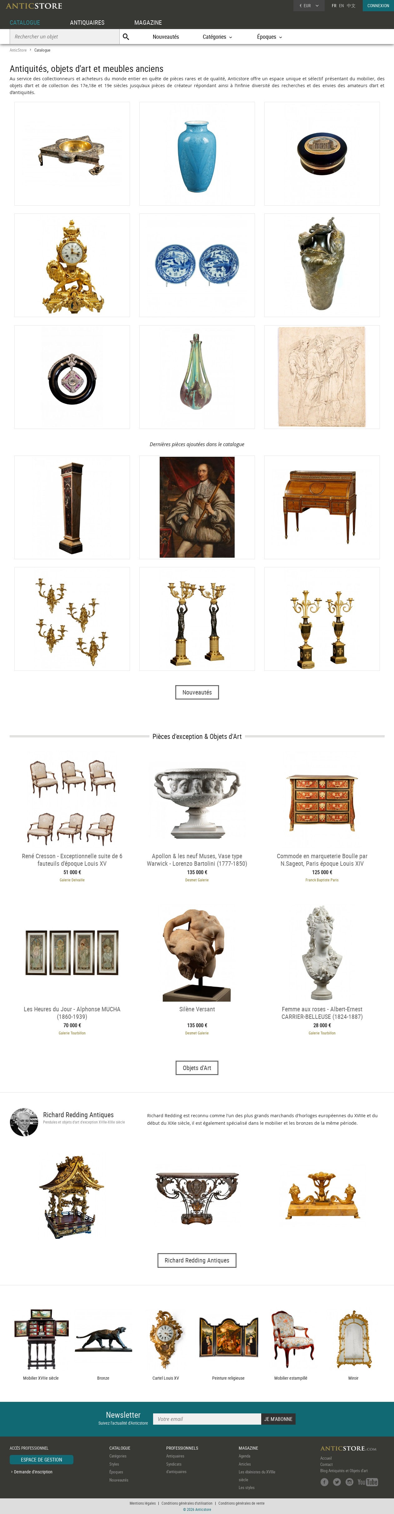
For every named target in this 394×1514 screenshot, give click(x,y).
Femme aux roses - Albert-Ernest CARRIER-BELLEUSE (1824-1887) (322, 1012)
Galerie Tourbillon (72, 1032)
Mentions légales (143, 1503)
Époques (116, 1472)
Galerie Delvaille (72, 879)
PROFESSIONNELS (182, 1448)
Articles (245, 1464)
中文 (351, 5)
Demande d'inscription (33, 1472)
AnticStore (18, 50)
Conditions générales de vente (241, 1503)
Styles (114, 1464)
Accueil (326, 1458)
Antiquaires (175, 1456)
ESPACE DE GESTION (41, 1459)
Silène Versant (197, 1009)
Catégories (118, 1456)
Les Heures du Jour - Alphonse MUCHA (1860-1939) (72, 1012)
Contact (326, 1464)
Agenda (244, 1456)
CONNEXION (378, 5)
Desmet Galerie (197, 879)
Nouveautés (166, 36)
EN (341, 5)
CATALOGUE (25, 22)
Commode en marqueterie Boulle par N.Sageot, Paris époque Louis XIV (322, 859)
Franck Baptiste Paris (322, 879)
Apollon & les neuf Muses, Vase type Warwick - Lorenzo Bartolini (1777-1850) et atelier (197, 859)
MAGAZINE (148, 22)
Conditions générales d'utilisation (187, 1503)
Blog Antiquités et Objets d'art (344, 1470)
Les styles (247, 1487)
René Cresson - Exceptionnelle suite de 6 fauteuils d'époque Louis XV (72, 859)
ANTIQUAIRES (87, 22)
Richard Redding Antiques (78, 1114)
